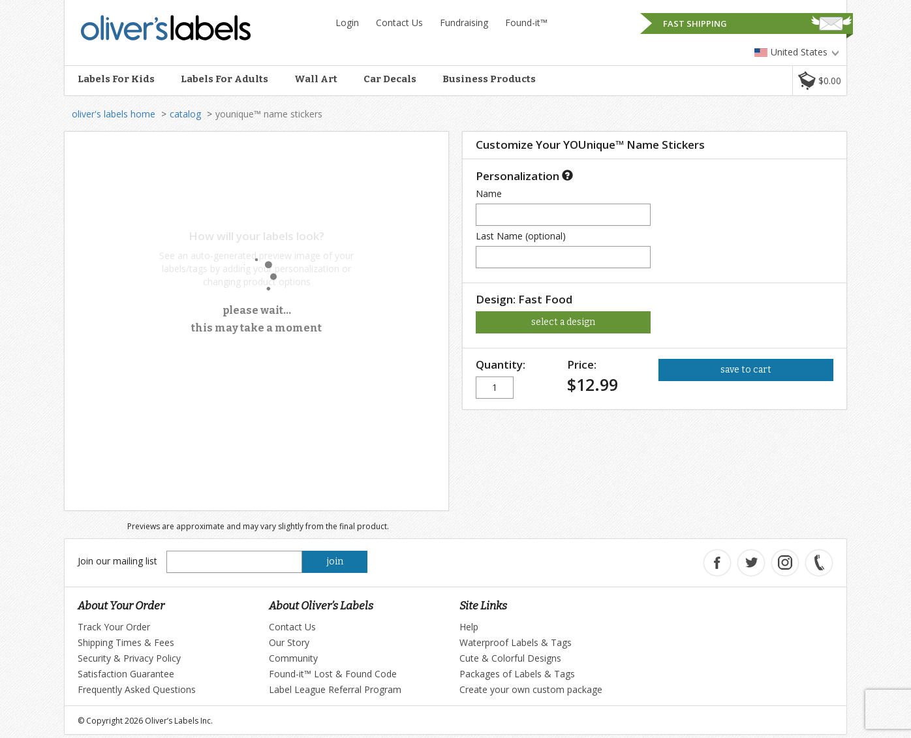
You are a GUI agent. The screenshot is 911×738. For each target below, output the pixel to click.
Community (293, 658)
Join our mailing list (117, 561)
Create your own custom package (530, 689)
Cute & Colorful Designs (510, 658)
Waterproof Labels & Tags (515, 642)
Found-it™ (526, 22)
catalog (185, 114)
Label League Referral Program (335, 689)
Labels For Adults (224, 79)
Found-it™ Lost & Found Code (333, 674)
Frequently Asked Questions (137, 689)
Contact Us (399, 22)
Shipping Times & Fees (126, 642)
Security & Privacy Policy (129, 658)
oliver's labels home (113, 114)
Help (468, 627)
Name (489, 193)
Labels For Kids (116, 79)
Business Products (489, 79)
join (335, 561)
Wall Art (315, 79)
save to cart (745, 369)
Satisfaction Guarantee (126, 674)
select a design (563, 322)
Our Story (289, 642)
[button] (819, 80)
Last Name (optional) (521, 236)
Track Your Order (114, 627)
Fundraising (464, 22)
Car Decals (389, 79)
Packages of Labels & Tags (517, 674)
